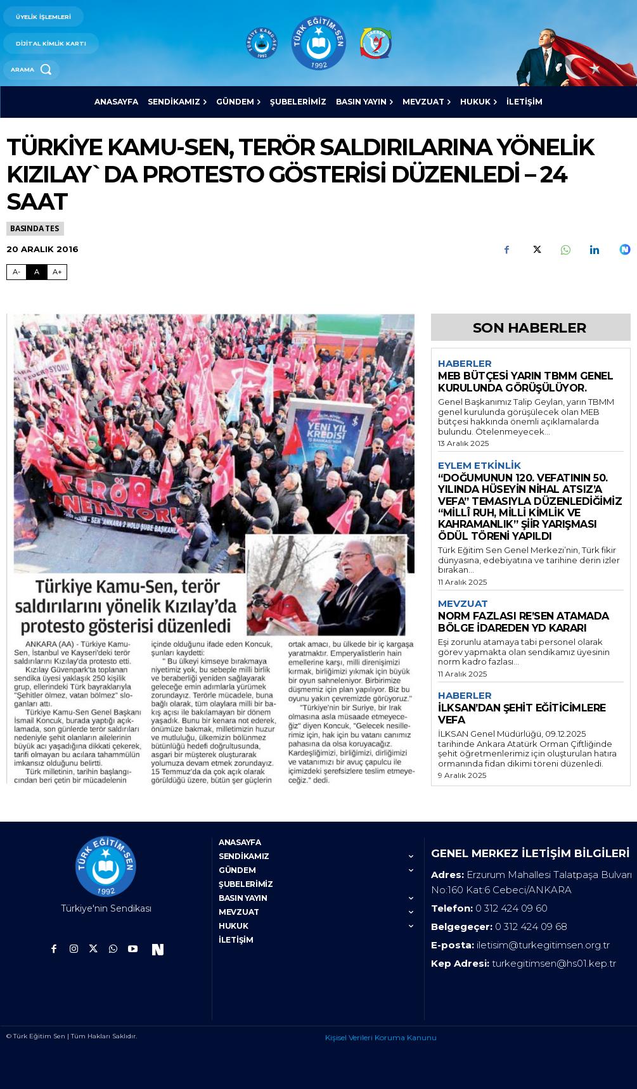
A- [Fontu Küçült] (16, 271)
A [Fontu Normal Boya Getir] (36, 271)
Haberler (465, 363)
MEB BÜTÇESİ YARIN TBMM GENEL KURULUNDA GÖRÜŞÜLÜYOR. (525, 381)
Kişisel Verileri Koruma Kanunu (381, 1037)
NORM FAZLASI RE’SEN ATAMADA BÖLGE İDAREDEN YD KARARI (523, 622)
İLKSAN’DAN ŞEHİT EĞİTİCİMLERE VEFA (522, 713)
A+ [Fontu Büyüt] (57, 271)
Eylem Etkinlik (479, 465)
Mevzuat (463, 603)
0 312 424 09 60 (511, 908)
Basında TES (35, 228)
